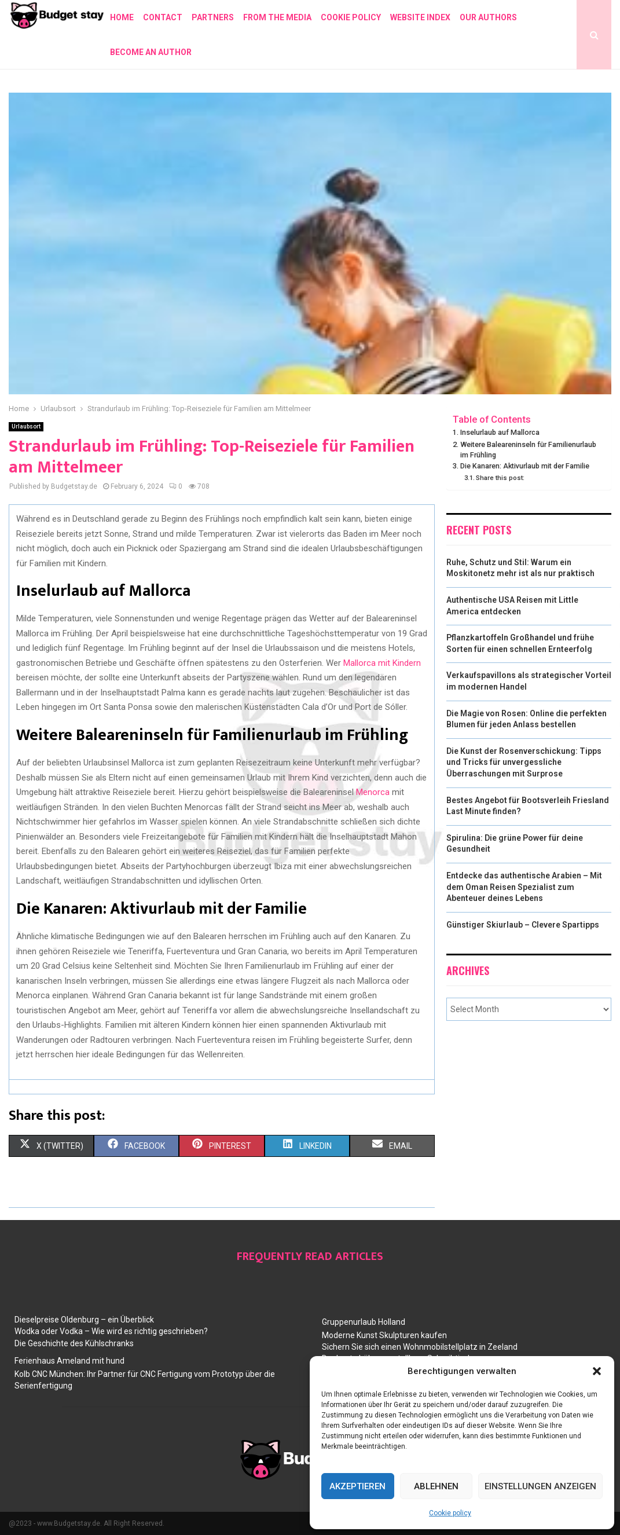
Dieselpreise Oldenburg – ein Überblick (84, 1319)
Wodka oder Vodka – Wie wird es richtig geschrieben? (111, 1331)
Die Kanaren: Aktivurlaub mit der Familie (524, 465)
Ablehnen (436, 1486)
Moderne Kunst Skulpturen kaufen (384, 1335)
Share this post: (500, 478)
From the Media (277, 17)
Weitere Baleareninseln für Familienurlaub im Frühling (528, 449)
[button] (597, 1371)
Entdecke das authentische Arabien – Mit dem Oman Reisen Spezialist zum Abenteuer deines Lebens (524, 887)
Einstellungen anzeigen (540, 1486)
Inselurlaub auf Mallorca (500, 432)
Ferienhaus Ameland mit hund (69, 1360)
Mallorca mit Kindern (382, 663)
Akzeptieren (357, 1486)
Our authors (488, 17)
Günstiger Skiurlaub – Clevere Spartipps (522, 924)
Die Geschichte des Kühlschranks (74, 1343)
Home (122, 17)
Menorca (373, 792)
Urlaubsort (26, 426)
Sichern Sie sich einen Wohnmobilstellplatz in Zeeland (420, 1346)
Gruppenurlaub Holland (363, 1322)
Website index (420, 17)
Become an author (151, 52)
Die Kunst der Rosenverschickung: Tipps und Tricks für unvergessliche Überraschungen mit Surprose (523, 762)
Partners (213, 17)
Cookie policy (450, 1513)
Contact (162, 17)
